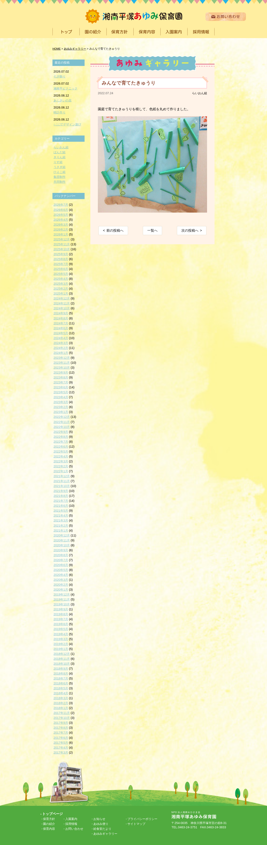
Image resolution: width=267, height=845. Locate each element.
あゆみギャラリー (105, 833)
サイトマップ (136, 824)
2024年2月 (61, 348)
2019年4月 (61, 634)
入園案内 (71, 819)
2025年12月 (62, 239)
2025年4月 (61, 278)
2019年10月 (62, 604)
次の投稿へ (189, 230)
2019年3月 (61, 639)
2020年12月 (62, 535)
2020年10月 (62, 545)
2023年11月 (62, 362)
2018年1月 (61, 708)
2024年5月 (61, 333)
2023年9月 (61, 372)
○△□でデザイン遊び (67, 124)
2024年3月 (61, 343)
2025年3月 (61, 283)
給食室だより (102, 828)
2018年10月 (62, 663)
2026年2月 (61, 229)
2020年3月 (61, 579)
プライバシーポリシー (142, 819)
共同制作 (60, 181)
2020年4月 (61, 575)
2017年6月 (61, 737)
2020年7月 (61, 560)
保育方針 (49, 819)
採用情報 (71, 824)
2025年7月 (61, 264)
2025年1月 (61, 293)
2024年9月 (61, 313)
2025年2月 (61, 288)
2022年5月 (61, 451)
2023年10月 (62, 367)
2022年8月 (61, 436)
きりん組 (60, 157)
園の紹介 (49, 824)
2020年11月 (62, 540)
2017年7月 (61, 732)
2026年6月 (61, 210)
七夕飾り (60, 76)
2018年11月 (62, 658)
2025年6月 (61, 269)
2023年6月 (61, 387)
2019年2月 (61, 644)
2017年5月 (61, 742)
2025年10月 (62, 249)
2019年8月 (61, 614)
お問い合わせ (74, 828)
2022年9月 (61, 432)
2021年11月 (62, 481)
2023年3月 (61, 402)
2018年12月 (62, 654)
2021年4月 (61, 515)
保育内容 (49, 828)
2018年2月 (61, 703)
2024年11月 (62, 303)
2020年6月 (61, 565)
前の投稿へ (115, 230)
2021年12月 (62, 476)
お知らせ (99, 819)
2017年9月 (61, 722)
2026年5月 (61, 214)
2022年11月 (62, 422)
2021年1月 (61, 530)
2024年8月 (61, 318)
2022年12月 (62, 417)
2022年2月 (61, 466)
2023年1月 (61, 412)
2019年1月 (61, 649)
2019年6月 (61, 624)
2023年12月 (62, 357)
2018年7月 (61, 678)
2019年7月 (61, 619)
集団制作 (60, 177)
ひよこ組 (60, 172)
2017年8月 (61, 727)
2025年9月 (61, 254)
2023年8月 (61, 377)
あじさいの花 (63, 100)
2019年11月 (62, 599)
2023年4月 (61, 397)
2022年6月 (61, 446)
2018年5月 (61, 688)
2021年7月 (61, 500)
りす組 (58, 162)
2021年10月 (62, 486)
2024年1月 (61, 353)
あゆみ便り (100, 824)
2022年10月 (62, 427)
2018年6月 (61, 683)
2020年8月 (61, 555)
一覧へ (152, 230)
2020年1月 (61, 589)
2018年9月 (61, 668)
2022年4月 (61, 456)
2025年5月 (61, 274)
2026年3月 (61, 224)
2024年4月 (61, 338)
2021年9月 (61, 491)
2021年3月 (61, 520)
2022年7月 (61, 441)
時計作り (60, 112)
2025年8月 (61, 259)
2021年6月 (61, 505)
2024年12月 (62, 298)
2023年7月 (61, 382)
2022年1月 (61, 471)
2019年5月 (61, 629)
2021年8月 (61, 496)
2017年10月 (62, 718)
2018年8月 (61, 673)
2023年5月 (61, 392)
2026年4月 (61, 219)
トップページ (52, 814)
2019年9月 (61, 609)
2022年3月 (61, 461)
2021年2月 (61, 525)
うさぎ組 (60, 167)
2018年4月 (61, 693)
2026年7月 (61, 204)
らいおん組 (199, 93)
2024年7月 (61, 323)
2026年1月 (61, 234)
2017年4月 (61, 747)
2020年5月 (61, 570)
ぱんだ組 (60, 152)
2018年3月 (61, 698)
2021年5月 (61, 510)
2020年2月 (61, 584)
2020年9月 (61, 550)
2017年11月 (62, 713)
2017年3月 (61, 752)
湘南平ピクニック (66, 88)
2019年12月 (62, 594)
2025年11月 (62, 244)
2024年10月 (62, 308)
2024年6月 (61, 328)
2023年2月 (61, 407)
